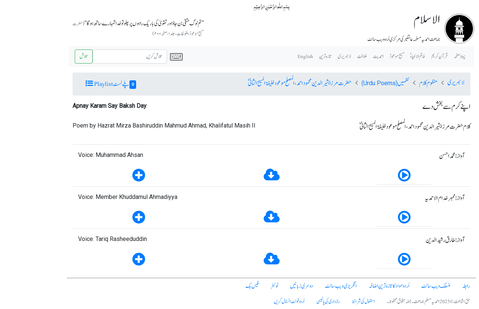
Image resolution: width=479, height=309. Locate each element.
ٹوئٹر (242, 286)
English (273, 56)
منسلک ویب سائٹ (403, 286)
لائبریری (312, 56)
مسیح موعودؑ (365, 56)
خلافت (330, 56)
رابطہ (434, 286)
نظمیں (353, 83)
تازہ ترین (293, 56)
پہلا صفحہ (427, 56)
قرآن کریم (407, 56)
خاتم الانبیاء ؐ (385, 56)
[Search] (98, 56)
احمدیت (346, 56)
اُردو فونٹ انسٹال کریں (257, 301)
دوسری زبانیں (269, 286)
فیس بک (220, 286)
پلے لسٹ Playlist (79, 84)
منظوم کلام (396, 83)
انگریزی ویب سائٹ (309, 286)
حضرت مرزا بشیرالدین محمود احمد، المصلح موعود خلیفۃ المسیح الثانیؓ (267, 83)
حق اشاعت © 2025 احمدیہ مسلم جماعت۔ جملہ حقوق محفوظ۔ (396, 301)
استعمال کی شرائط (331, 301)
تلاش (52, 56)
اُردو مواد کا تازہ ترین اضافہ (357, 286)
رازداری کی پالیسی (296, 301)
